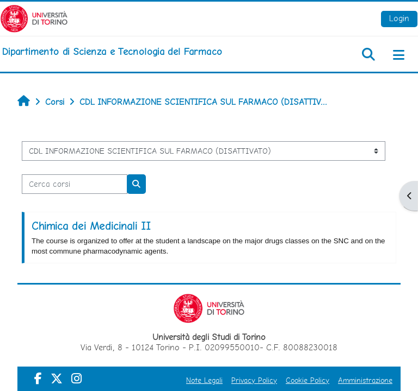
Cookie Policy (307, 380)
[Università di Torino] (34, 17)
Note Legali (204, 380)
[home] (112, 52)
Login (399, 18)
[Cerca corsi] (74, 184)
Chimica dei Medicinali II (91, 225)
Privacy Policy (254, 380)
